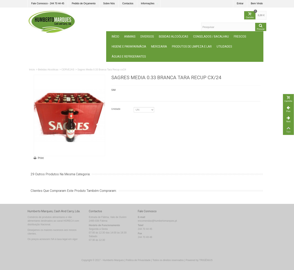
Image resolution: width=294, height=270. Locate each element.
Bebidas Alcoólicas (173, 36)
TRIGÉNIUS (206, 260)
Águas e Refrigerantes (129, 56)
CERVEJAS (67, 69)
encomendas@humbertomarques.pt (157, 220)
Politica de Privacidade (138, 260)
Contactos (127, 3)
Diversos (147, 36)
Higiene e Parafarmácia (129, 46)
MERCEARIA (159, 46)
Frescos (240, 36)
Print (41, 158)
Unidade (116, 109)
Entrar (240, 3)
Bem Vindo (257, 3)
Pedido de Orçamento (84, 3)
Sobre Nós (109, 3)
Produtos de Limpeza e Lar (192, 46)
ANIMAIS (130, 36)
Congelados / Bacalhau (211, 36)
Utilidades (224, 46)
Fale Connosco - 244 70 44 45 (47, 3)
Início (115, 36)
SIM (113, 90)
